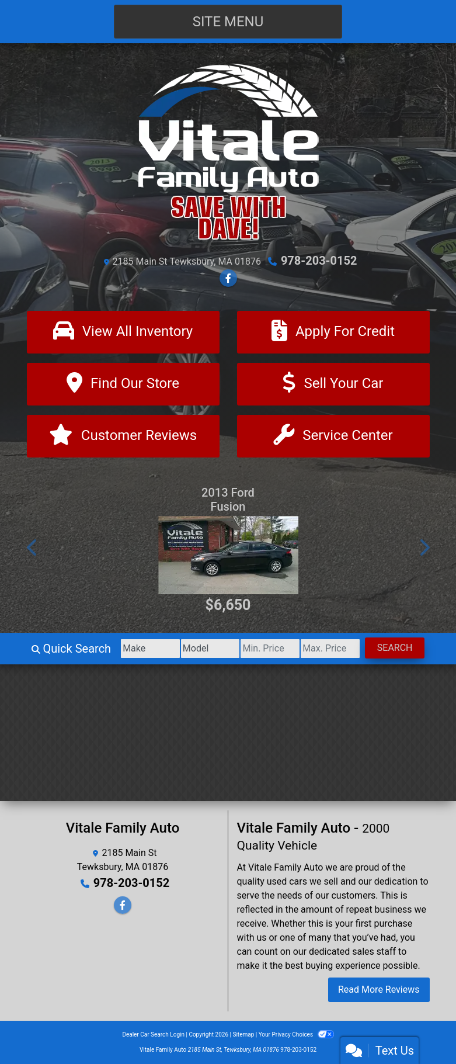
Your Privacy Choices (296, 1034)
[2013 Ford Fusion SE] (228, 555)
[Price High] (330, 648)
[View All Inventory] (123, 332)
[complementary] (421, 1029)
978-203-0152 (319, 261)
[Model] (210, 648)
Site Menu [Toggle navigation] (228, 21)
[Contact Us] (333, 436)
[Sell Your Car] (333, 384)
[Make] (150, 648)
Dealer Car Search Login (153, 1034)
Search (395, 647)
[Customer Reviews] (123, 436)
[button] (33, 547)
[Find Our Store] (123, 384)
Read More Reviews (379, 989)
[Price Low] (270, 648)
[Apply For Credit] (333, 332)
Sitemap (243, 1034)
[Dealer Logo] (228, 151)
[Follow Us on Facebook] (228, 278)
